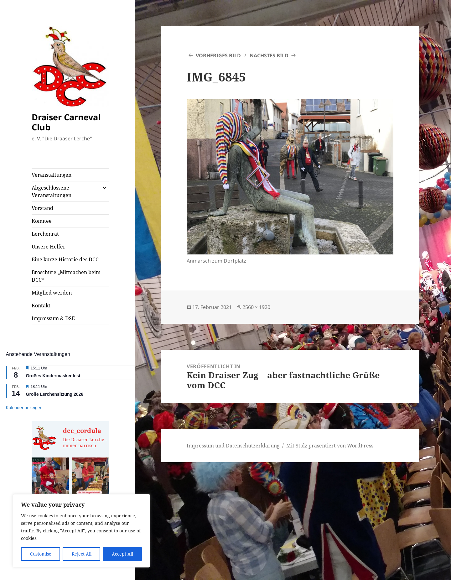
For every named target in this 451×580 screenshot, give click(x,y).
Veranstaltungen (51, 174)
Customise (40, 554)
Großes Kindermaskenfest (53, 375)
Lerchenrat (45, 233)
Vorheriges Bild (218, 55)
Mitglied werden (52, 292)
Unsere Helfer (48, 246)
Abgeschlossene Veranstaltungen (51, 191)
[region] (81, 530)
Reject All (81, 554)
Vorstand (42, 208)
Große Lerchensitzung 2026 (55, 394)
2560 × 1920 (256, 307)
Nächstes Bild (269, 55)
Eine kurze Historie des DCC (65, 259)
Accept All (122, 554)
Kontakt (41, 305)
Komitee (42, 220)
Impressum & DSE (53, 318)
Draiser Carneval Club (66, 122)
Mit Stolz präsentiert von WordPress (329, 445)
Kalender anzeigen (24, 407)
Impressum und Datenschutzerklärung (233, 445)
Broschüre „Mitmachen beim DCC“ (66, 276)
